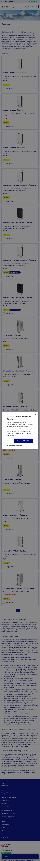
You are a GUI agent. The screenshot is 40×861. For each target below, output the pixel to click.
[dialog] (20, 430)
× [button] (35, 414)
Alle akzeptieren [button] (23, 440)
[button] (14, 445)
